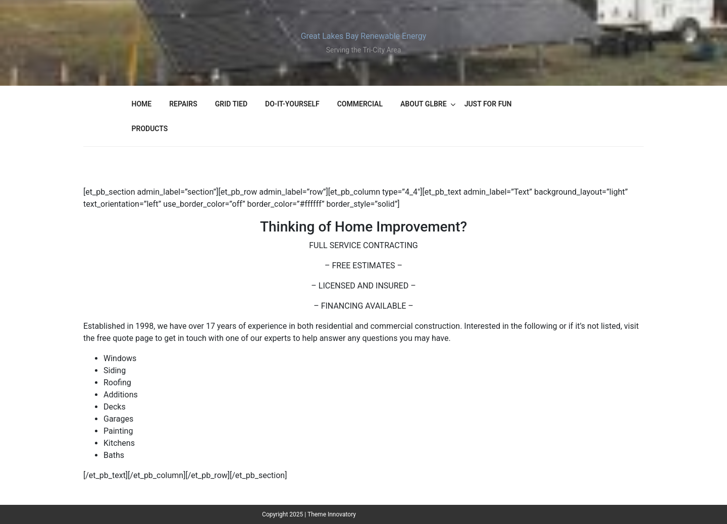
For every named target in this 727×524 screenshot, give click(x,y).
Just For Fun (488, 104)
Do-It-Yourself (292, 104)
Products (150, 129)
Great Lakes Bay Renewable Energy (364, 36)
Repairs (183, 104)
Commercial (360, 104)
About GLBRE (423, 104)
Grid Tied (231, 104)
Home (142, 104)
